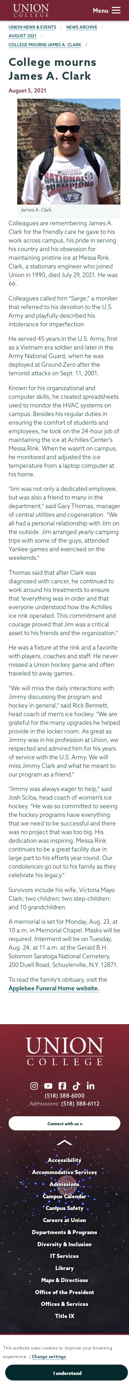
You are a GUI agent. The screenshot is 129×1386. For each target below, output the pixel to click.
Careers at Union (64, 1220)
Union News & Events (32, 27)
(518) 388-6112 (80, 1103)
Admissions (64, 1184)
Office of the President (64, 1292)
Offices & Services (64, 1303)
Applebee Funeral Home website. (54, 988)
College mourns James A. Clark (45, 44)
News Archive (81, 27)
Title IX (64, 1316)
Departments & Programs (64, 1232)
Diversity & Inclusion (64, 1244)
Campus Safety (65, 1208)
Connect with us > (65, 1123)
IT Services (64, 1256)
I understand (67, 1373)
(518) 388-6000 (65, 1095)
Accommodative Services (64, 1172)
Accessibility (65, 1160)
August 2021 (22, 35)
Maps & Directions (64, 1280)
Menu (106, 10)
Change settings (49, 1356)
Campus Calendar (64, 1196)
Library (64, 1268)
